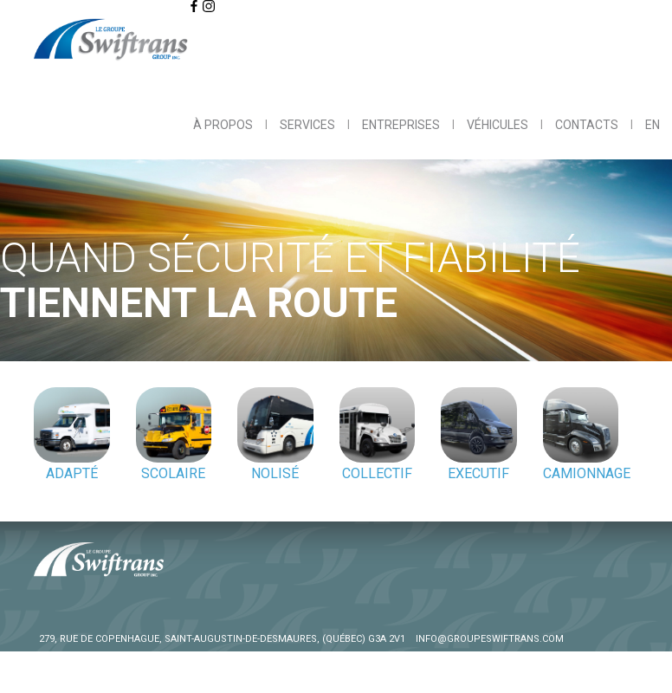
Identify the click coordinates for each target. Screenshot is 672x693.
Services (307, 125)
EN (652, 125)
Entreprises (401, 125)
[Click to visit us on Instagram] (209, 6)
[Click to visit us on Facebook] (194, 6)
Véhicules (497, 125)
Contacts (586, 125)
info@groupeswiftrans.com (490, 638)
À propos (223, 125)
